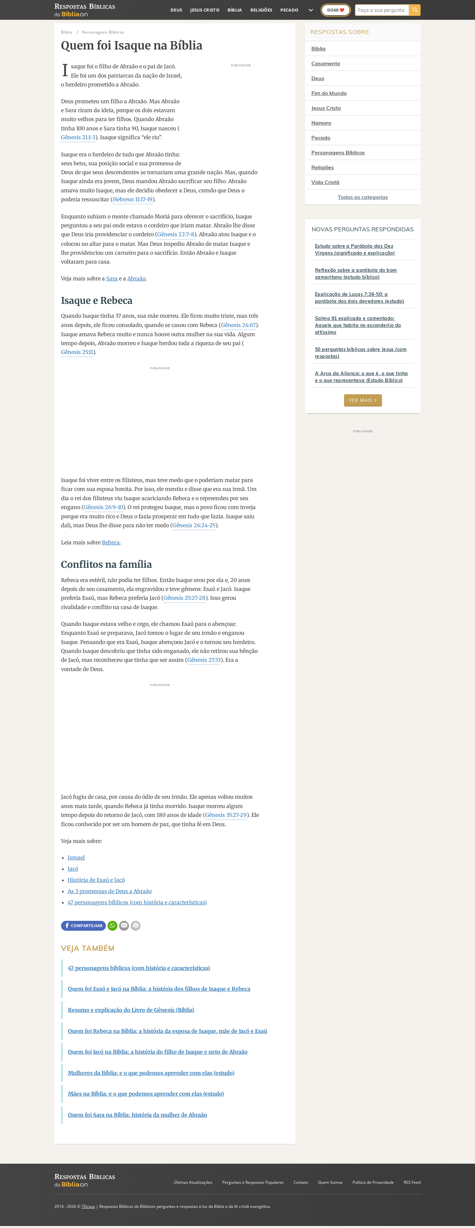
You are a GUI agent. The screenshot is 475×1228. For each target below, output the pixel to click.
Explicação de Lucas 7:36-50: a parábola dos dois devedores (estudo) (359, 297)
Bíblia (235, 10)
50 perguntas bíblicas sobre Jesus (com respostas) (361, 352)
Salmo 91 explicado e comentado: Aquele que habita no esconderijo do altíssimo (358, 325)
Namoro (321, 122)
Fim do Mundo (329, 93)
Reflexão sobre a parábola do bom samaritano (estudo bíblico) (356, 273)
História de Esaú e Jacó (96, 880)
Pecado (289, 10)
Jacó (73, 868)
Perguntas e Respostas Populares (253, 1182)
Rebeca (111, 542)
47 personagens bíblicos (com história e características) (137, 902)
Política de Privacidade (373, 1182)
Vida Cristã (325, 182)
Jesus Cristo (204, 10)
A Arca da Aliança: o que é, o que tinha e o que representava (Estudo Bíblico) (361, 377)
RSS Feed (412, 1182)
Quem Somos (330, 1182)
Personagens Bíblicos (338, 152)
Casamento (325, 63)
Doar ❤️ (335, 10)
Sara (112, 278)
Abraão (136, 278)
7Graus (88, 1206)
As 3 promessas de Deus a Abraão (110, 891)
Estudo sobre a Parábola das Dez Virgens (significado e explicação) (355, 249)
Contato (301, 1182)
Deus (176, 10)
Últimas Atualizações (193, 1182)
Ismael (76, 857)
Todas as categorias (363, 197)
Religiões (261, 10)
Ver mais (363, 400)
